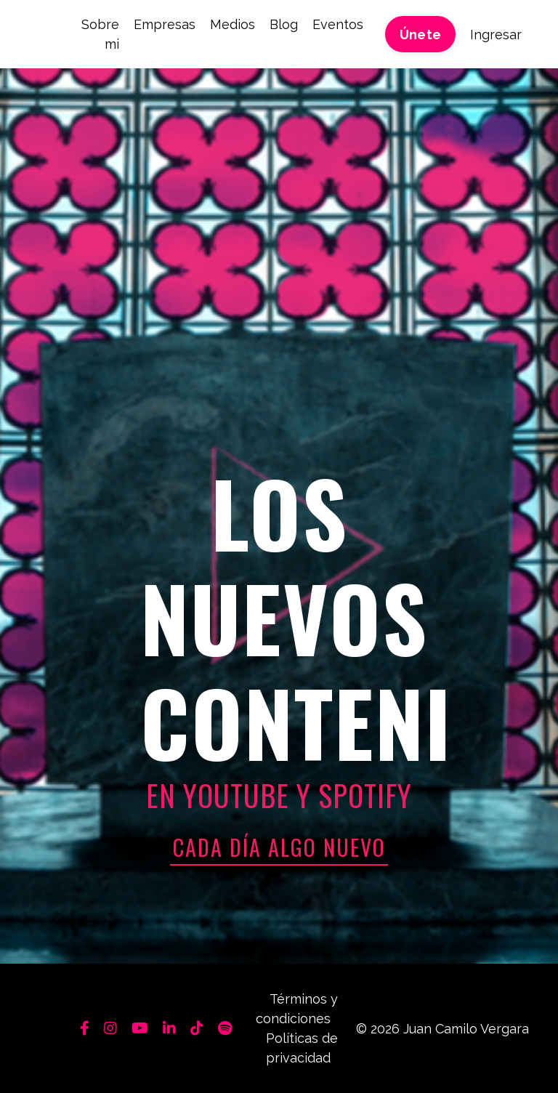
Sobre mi (100, 34)
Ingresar (496, 34)
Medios (232, 24)
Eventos (337, 24)
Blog (284, 24)
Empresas (164, 24)
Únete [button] (420, 34)
